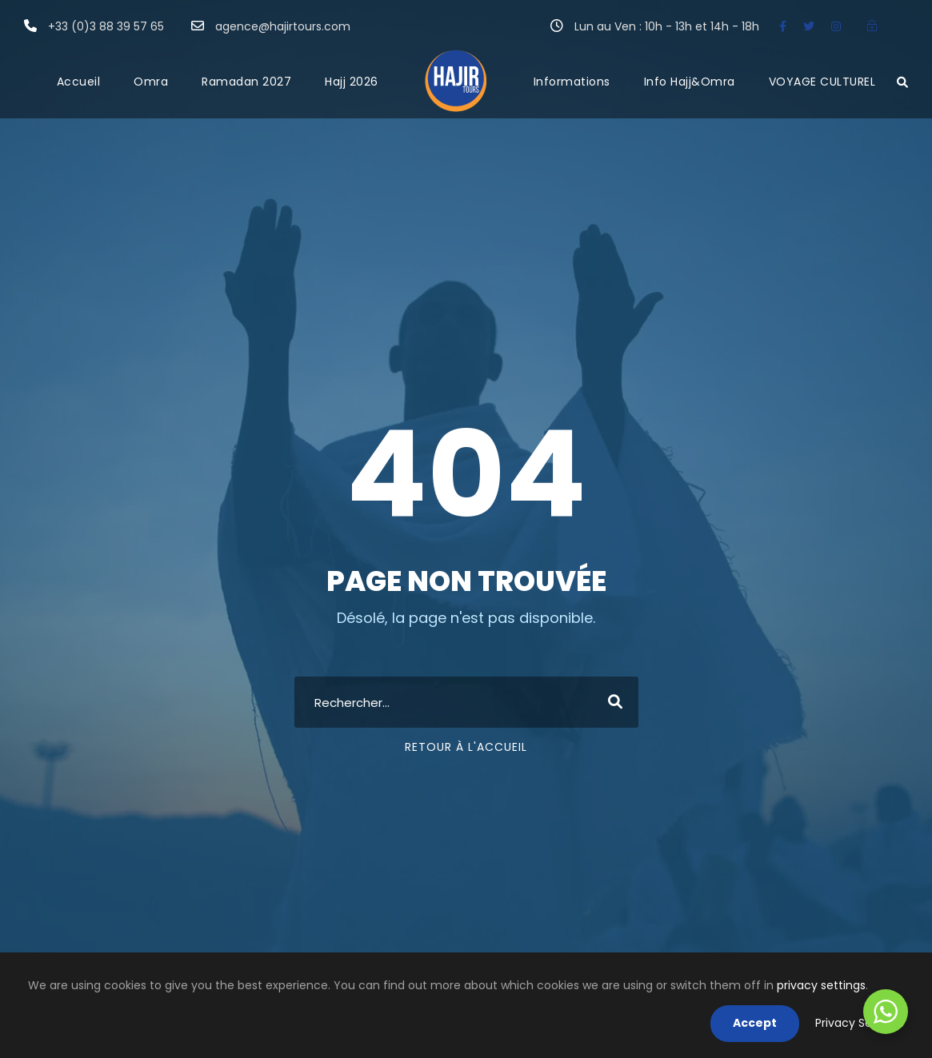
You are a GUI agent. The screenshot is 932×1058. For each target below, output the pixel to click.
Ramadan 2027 (246, 82)
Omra (151, 82)
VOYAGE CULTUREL (822, 82)
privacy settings (821, 985)
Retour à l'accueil (466, 747)
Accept (755, 1023)
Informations (572, 82)
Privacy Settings (859, 1023)
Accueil (79, 82)
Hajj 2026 (351, 82)
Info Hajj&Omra (689, 82)
